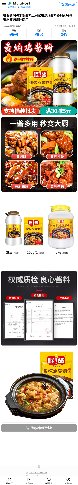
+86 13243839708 (38, 472)
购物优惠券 (26, 7)
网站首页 (12, 7)
